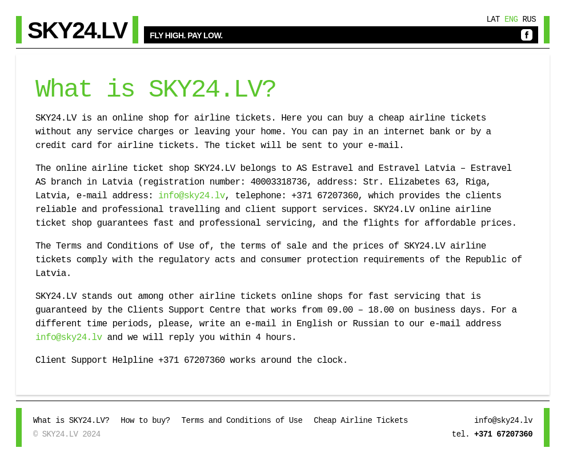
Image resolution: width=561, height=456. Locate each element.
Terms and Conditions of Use (242, 420)
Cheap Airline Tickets (361, 420)
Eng (511, 19)
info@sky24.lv (189, 196)
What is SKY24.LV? (71, 420)
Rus (529, 19)
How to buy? (145, 420)
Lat (493, 19)
